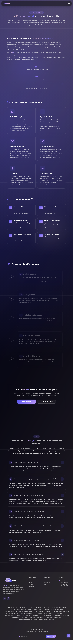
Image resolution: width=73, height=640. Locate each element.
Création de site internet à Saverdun (35, 609)
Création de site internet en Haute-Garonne (28, 619)
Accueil (30, 580)
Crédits (45, 584)
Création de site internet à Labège (62, 615)
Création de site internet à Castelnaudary (30, 615)
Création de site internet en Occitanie (46, 619)
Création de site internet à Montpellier (36, 617)
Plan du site (31, 586)
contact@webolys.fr (65, 580)
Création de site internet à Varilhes (13, 613)
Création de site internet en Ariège (28, 613)
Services (31, 582)
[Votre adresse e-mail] (33, 636)
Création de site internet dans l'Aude (53, 617)
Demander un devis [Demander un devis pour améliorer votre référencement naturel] (26, 401)
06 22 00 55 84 (64, 582)
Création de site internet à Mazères (26, 611)
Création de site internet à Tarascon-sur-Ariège (53, 609)
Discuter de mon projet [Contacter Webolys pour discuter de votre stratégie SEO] (46, 401)
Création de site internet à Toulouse (44, 613)
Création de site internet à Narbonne (19, 617)
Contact (31, 584)
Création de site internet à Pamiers (43, 607)
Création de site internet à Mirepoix (27, 607)
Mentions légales (48, 580)
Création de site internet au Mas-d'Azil (42, 611)
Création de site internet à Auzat (10, 611)
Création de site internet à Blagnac (60, 613)
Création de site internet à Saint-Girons (18, 609)
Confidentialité (47, 582)
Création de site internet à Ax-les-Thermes (60, 611)
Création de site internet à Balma (46, 615)
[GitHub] (8, 598)
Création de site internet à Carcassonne (12, 615)
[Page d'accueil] (6, 3)
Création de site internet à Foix (12, 607)
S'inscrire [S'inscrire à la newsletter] (50, 636)
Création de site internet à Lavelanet (59, 607)
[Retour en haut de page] (68, 635)
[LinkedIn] (4, 598)
